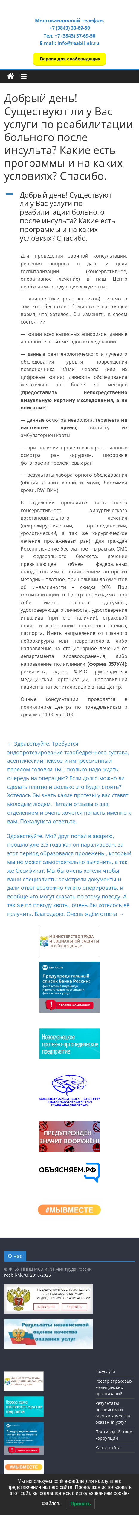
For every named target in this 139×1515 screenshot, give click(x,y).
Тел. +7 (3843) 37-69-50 (69, 35)
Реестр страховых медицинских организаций (113, 1387)
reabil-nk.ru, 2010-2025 (27, 1275)
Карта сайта (107, 1447)
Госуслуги (105, 1371)
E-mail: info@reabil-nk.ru (70, 43)
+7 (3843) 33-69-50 (69, 28)
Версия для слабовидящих (69, 58)
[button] (69, 219)
